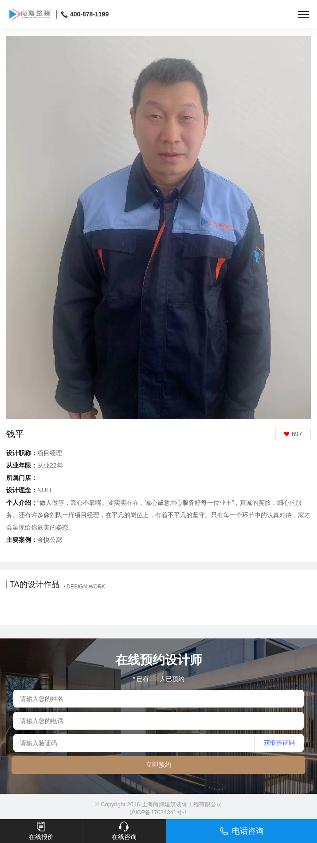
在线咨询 (124, 830)
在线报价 (41, 830)
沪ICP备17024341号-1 (158, 812)
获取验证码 (279, 742)
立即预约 (159, 764)
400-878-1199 (85, 14)
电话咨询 (241, 831)
